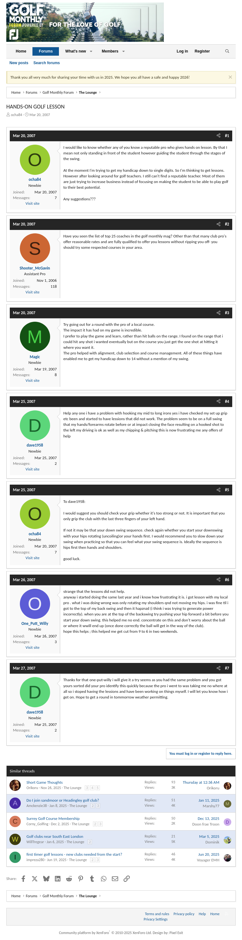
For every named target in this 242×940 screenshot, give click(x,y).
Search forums (46, 63)
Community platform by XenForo (105, 933)
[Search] (227, 51)
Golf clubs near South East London (54, 836)
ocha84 (16, 115)
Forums (46, 51)
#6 (227, 579)
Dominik (212, 842)
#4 (227, 401)
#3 (227, 312)
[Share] (218, 136)
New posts (18, 63)
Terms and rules (157, 914)
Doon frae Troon (205, 824)
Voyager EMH (208, 860)
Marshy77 (211, 806)
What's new (75, 51)
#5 (227, 489)
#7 (227, 668)
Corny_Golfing (37, 824)
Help (202, 914)
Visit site (32, 203)
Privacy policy (184, 914)
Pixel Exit (176, 933)
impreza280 (35, 860)
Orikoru (32, 788)
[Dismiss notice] (229, 78)
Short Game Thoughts (44, 782)
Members (110, 51)
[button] (91, 51)
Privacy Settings (156, 919)
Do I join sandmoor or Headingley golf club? (62, 800)
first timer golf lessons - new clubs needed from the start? (74, 854)
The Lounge (72, 788)
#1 (227, 135)
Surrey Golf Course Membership (53, 818)
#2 (227, 224)
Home (21, 51)
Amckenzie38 (36, 806)
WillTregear (35, 842)
